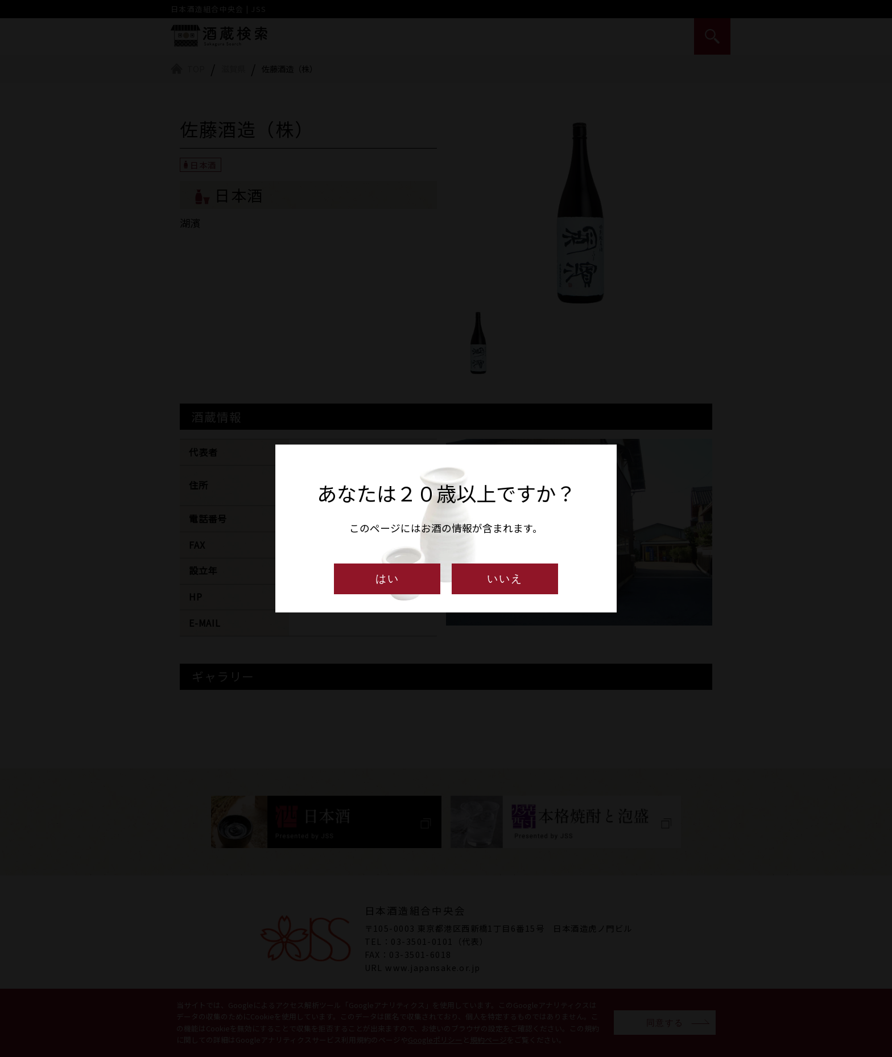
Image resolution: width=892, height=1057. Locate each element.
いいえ (505, 578)
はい (387, 578)
